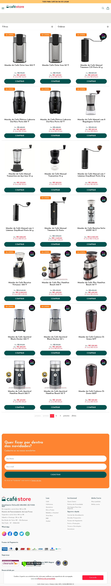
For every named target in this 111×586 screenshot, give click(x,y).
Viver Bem (49, 515)
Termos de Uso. (36, 480)
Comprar (19, 81)
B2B (47, 518)
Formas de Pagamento (74, 520)
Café (47, 501)
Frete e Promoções (73, 523)
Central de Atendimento (75, 515)
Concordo (94, 577)
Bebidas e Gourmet (52, 513)
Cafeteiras (49, 504)
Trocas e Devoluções (74, 526)
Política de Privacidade (75, 504)
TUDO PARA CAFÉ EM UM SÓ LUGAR (55, 2)
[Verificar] (31, 564)
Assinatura (70, 529)
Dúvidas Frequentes (74, 518)
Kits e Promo (50, 510)
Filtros (27, 27)
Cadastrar (56, 475)
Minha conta (95, 504)
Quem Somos (71, 501)
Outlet (48, 521)
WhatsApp (5, 527)
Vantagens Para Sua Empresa (74, 508)
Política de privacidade (46, 578)
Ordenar (83, 27)
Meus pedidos (96, 501)
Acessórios (49, 507)
